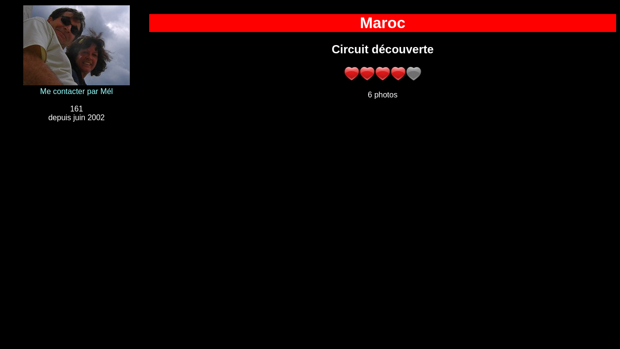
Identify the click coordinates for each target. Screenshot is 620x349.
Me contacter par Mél (76, 91)
